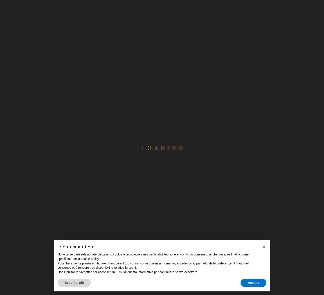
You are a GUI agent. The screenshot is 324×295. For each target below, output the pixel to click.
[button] (264, 247)
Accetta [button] (253, 282)
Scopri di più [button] (74, 282)
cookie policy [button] (90, 259)
